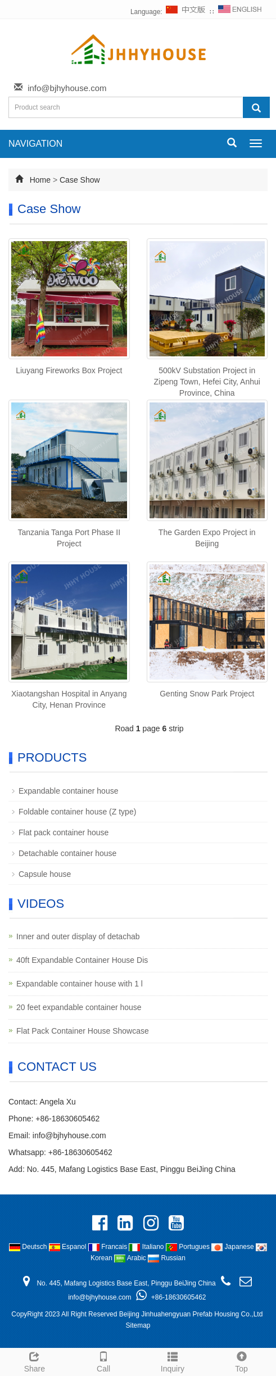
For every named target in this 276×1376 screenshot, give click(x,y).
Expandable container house (68, 790)
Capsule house (45, 874)
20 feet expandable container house (79, 1007)
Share (34, 1360)
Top (241, 1360)
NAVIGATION (35, 143)
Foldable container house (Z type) (77, 811)
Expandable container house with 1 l (79, 983)
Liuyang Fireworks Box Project (69, 370)
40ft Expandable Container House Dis (82, 960)
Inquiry (172, 1360)
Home (40, 179)
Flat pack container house (63, 832)
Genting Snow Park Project (207, 693)
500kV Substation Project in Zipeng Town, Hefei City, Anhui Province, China (207, 381)
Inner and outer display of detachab (78, 936)
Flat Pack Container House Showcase (82, 1030)
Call (103, 1360)
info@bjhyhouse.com (67, 88)
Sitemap (137, 1325)
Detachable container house (67, 853)
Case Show (80, 179)
